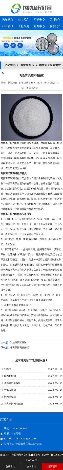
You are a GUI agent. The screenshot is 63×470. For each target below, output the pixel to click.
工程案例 (23, 26)
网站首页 (7, 19)
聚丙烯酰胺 (10, 396)
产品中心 (39, 19)
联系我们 (55, 26)
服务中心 (39, 26)
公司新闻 (55, 19)
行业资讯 (7, 26)
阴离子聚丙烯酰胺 (13, 403)
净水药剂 (25, 65)
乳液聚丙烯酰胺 (18, 342)
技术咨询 (31, 466)
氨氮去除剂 (10, 390)
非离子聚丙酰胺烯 (19, 347)
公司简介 (23, 19)
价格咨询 (10, 466)
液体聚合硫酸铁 (12, 383)
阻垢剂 (7, 369)
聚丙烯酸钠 (10, 376)
